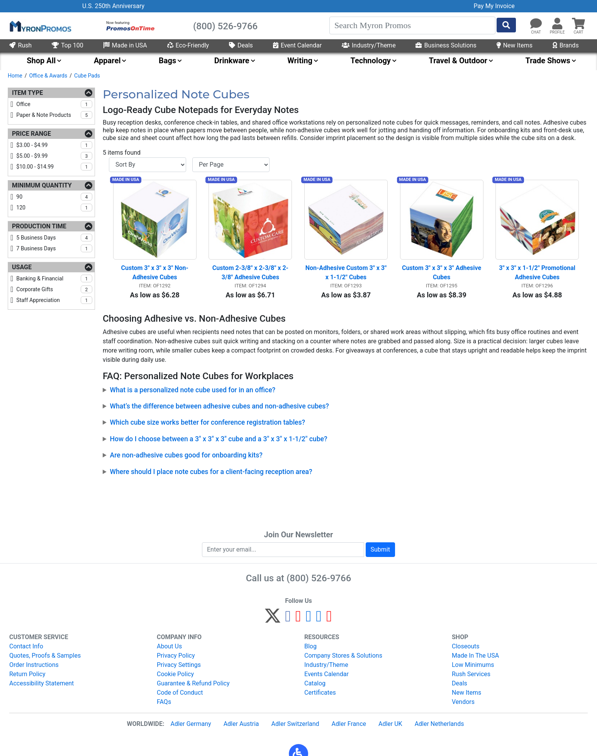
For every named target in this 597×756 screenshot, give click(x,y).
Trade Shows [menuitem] (547, 60)
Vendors (463, 701)
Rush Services (471, 674)
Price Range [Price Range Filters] (31, 133)
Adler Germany (190, 723)
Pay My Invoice (494, 6)
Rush (20, 45)
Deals (241, 45)
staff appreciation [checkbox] (54, 300)
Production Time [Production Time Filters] (39, 226)
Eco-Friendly (188, 45)
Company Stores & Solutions (343, 655)
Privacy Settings (179, 664)
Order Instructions (34, 664)
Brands (566, 45)
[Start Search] (506, 25)
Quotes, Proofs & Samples (45, 655)
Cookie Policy (175, 674)
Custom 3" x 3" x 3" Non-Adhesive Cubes (154, 276)
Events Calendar (326, 674)
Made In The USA (475, 655)
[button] (557, 24)
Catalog (315, 683)
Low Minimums (473, 664)
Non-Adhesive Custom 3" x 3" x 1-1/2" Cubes (346, 276)
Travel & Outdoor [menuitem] (458, 60)
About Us (169, 646)
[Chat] (536, 24)
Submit (380, 549)
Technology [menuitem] (370, 60)
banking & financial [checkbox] (54, 278)
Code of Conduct (180, 692)
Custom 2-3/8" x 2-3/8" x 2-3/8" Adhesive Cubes (250, 276)
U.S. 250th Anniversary (113, 6)
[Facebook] (288, 619)
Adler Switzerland (295, 723)
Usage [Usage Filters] (22, 267)
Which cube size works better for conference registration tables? (207, 426)
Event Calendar (297, 45)
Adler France (349, 723)
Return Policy (27, 674)
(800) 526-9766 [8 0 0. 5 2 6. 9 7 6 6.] (319, 578)
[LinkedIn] (319, 619)
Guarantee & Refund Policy (193, 683)
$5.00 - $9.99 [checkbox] (54, 156)
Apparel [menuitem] (107, 60)
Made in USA (125, 45)
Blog (310, 646)
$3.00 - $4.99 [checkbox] (54, 145)
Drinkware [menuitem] (231, 60)
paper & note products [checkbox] (54, 115)
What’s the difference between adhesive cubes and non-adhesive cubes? (219, 409)
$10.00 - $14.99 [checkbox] (54, 166)
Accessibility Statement (41, 683)
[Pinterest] (298, 619)
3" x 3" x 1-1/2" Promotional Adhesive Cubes (538, 276)
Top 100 (67, 45)
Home (15, 76)
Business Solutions (446, 45)
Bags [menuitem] (167, 60)
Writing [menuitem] (299, 60)
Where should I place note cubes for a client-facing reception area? (211, 475)
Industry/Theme (369, 45)
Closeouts (466, 646)
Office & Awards (48, 76)
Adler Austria (241, 723)
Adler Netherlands (439, 723)
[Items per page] (231, 164)
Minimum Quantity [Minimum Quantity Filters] (42, 185)
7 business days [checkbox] (54, 248)
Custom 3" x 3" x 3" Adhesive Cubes (442, 276)
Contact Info (26, 646)
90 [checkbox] (54, 197)
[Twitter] (273, 619)
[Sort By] (147, 164)
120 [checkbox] (54, 207)
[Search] (412, 25)
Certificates (320, 692)
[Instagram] (309, 619)
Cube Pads (87, 76)
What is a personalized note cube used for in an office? (193, 393)
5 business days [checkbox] (54, 237)
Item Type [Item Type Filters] (27, 92)
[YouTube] (329, 619)
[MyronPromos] (40, 26)
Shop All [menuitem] (41, 60)
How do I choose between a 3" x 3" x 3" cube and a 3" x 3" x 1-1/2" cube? (218, 442)
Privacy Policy (176, 655)
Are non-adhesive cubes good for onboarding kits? (186, 458)
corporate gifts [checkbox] (54, 289)
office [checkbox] (54, 104)
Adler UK (390, 723)
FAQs (164, 701)
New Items (515, 45)
